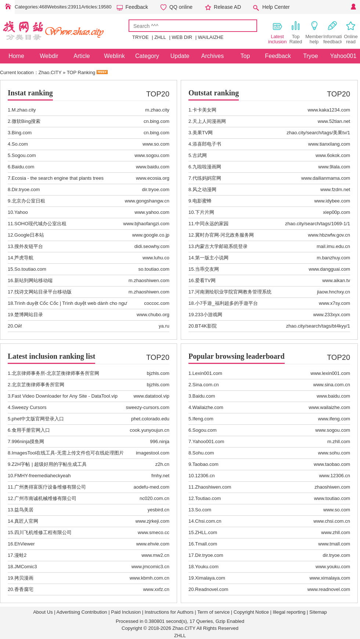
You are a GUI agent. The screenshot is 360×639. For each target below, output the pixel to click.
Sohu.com (203, 453)
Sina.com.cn (205, 384)
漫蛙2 (20, 555)
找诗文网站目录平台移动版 (43, 292)
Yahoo (21, 212)
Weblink (114, 56)
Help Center (276, 7)
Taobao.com (205, 464)
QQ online (180, 7)
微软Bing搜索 (26, 121)
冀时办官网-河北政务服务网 (224, 235)
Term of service (213, 612)
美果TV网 (202, 132)
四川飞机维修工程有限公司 (43, 532)
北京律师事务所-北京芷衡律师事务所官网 (55, 373)
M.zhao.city (24, 110)
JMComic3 (25, 566)
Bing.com (22, 132)
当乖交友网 (207, 269)
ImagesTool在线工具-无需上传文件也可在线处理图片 (68, 453)
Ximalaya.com (210, 578)
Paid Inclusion (126, 612)
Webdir (49, 56)
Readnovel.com (211, 589)
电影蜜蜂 (202, 201)
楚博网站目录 (28, 314)
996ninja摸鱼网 (28, 441)
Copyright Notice (251, 612)
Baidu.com (23, 166)
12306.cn (205, 475)
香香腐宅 (23, 589)
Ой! (18, 326)
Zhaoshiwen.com (213, 487)
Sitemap (318, 612)
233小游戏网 (208, 314)
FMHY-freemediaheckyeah (42, 475)
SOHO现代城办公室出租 (40, 223)
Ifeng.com (202, 418)
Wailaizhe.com (207, 407)
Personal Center (352, 7)
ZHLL (160, 37)
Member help (314, 32)
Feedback (137, 7)
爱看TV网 (205, 280)
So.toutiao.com (30, 269)
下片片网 (204, 212)
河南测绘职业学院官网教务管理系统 (233, 292)
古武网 (199, 155)
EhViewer (24, 544)
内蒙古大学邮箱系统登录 (221, 246)
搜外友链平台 (28, 246)
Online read (351, 32)
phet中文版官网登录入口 (38, 418)
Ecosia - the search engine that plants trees (58, 178)
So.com (20, 144)
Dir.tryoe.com (26, 189)
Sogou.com (24, 155)
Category (147, 56)
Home (7, 7)
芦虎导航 (23, 257)
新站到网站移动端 (33, 280)
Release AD (227, 7)
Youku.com (207, 566)
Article (81, 56)
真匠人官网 (26, 521)
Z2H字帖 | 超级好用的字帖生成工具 (49, 464)
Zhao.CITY (50, 72)
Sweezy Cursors (29, 407)
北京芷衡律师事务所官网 (38, 384)
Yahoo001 (343, 56)
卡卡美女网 (204, 110)
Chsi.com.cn (208, 521)
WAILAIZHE (211, 37)
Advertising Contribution (82, 612)
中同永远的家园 (211, 223)
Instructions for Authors (169, 612)
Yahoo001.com (208, 441)
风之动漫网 (204, 189)
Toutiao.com (208, 498)
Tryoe (310, 56)
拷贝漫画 (23, 578)
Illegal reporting (289, 612)
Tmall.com (206, 544)
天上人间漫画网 (209, 121)
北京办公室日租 (28, 201)
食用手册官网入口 (31, 430)
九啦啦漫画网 (206, 166)
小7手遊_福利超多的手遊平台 (226, 303)
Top (245, 56)
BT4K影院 (206, 326)
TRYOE (140, 37)
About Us (43, 612)
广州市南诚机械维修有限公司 (45, 498)
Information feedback (332, 32)
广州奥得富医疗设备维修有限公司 (50, 487)
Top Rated (295, 32)
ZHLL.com (206, 532)
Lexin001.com (207, 373)
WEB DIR (182, 37)
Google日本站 (29, 235)
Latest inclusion (277, 32)
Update (180, 56)
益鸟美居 (23, 509)
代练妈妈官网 (206, 178)
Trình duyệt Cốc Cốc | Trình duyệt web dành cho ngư (70, 303)
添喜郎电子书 (206, 144)
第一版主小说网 (211, 257)
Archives (212, 56)
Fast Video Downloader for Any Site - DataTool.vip (65, 396)
